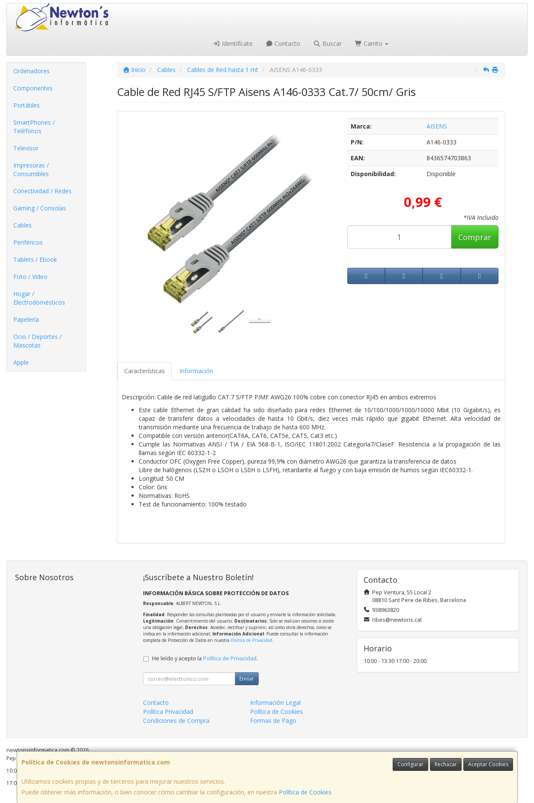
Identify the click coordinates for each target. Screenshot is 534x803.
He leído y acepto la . (205, 658)
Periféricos (28, 242)
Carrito (372, 43)
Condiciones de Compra (176, 720)
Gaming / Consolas (39, 208)
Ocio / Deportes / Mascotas (37, 341)
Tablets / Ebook (35, 259)
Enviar (246, 678)
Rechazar (446, 764)
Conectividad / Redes (42, 191)
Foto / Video (30, 277)
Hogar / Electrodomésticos (39, 298)
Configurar (410, 764)
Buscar (327, 43)
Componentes (33, 88)
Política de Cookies (305, 792)
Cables (22, 225)
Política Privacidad (168, 711)
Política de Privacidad (251, 640)
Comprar (474, 237)
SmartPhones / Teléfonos (34, 126)
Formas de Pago (273, 720)
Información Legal (275, 702)
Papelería (26, 319)
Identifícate (232, 43)
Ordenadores (31, 71)
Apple (21, 362)
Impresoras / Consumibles (31, 169)
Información (196, 371)
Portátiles (26, 105)
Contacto (283, 43)
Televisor (26, 148)
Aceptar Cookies (488, 764)
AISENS (437, 126)
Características (144, 371)
